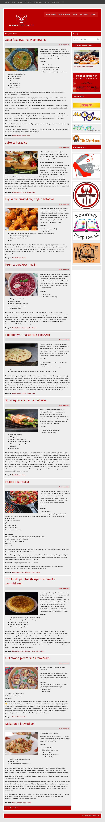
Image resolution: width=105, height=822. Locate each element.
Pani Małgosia (16, 136)
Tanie (13, 2)
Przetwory (55, 2)
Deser (14, 717)
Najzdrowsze (38, 2)
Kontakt (93, 15)
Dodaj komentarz (64, 45)
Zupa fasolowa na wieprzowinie (25, 40)
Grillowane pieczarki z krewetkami (27, 658)
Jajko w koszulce (16, 143)
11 (15, 808)
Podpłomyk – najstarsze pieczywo (27, 335)
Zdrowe (34, 328)
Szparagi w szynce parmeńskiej (25, 400)
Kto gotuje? (84, 15)
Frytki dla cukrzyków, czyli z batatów (29, 199)
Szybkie (20, 2)
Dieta (75, 15)
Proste (7, 2)
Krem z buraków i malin (20, 265)
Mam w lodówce (64, 15)
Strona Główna (51, 15)
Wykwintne (28, 2)
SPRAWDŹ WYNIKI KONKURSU (84, 67)
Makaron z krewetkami (20, 724)
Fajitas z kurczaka (17, 482)
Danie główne (16, 572)
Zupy (63, 2)
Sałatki (47, 2)
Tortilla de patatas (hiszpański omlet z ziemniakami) (30, 581)
